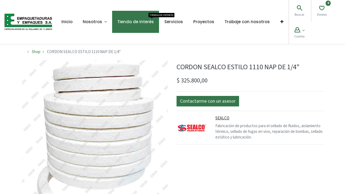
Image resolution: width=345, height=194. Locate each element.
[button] (282, 22)
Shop (36, 52)
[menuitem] (67, 22)
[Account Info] (299, 30)
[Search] (299, 9)
